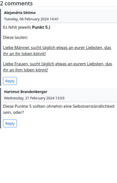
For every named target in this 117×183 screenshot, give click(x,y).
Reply (10, 81)
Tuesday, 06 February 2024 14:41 (31, 19)
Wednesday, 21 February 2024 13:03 (34, 98)
